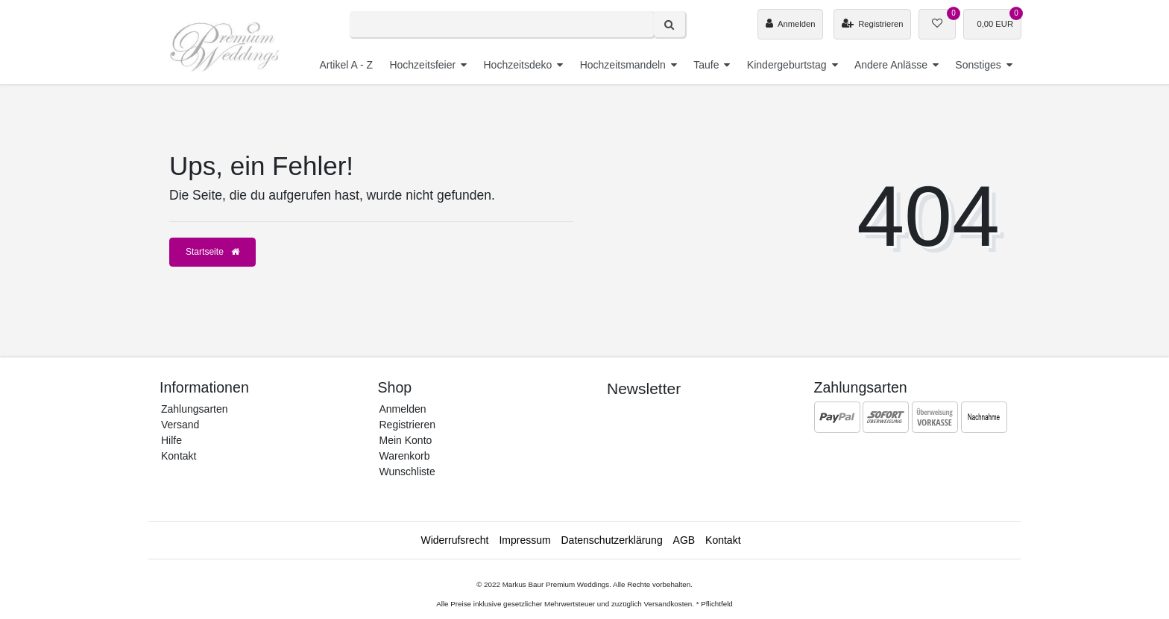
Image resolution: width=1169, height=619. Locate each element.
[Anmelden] (790, 24)
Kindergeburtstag (787, 65)
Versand (180, 425)
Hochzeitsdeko (517, 65)
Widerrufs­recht (454, 540)
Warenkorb (404, 456)
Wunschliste (407, 471)
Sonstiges (978, 65)
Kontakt (178, 456)
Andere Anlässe (890, 65)
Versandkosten (667, 604)
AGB (684, 540)
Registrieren (407, 425)
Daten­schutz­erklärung (612, 540)
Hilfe (171, 440)
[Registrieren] (873, 24)
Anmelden (402, 409)
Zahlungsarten (194, 409)
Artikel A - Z (346, 65)
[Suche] (669, 24)
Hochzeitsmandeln (623, 65)
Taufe (706, 65)
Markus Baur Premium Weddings (556, 584)
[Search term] (502, 24)
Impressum (524, 540)
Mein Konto (405, 440)
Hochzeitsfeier (422, 65)
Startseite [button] (212, 252)
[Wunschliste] (937, 24)
